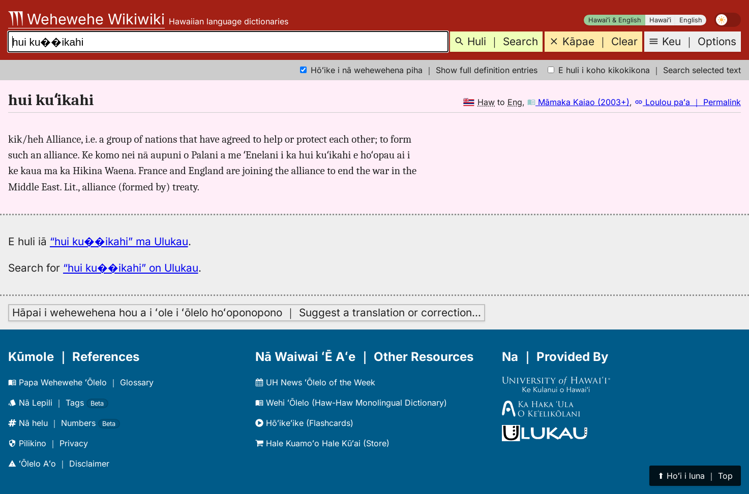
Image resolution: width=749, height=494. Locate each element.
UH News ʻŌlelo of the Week (315, 382)
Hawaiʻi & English (614, 20)
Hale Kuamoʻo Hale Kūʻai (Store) (322, 443)
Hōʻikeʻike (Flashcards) (304, 423)
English (690, 20)
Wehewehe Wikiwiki (86, 19)
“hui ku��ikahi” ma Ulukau (119, 241)
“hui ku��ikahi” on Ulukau (130, 267)
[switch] (727, 20)
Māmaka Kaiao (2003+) (578, 102)
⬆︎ (695, 476)
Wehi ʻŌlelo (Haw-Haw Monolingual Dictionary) (351, 403)
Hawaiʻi (660, 20)
